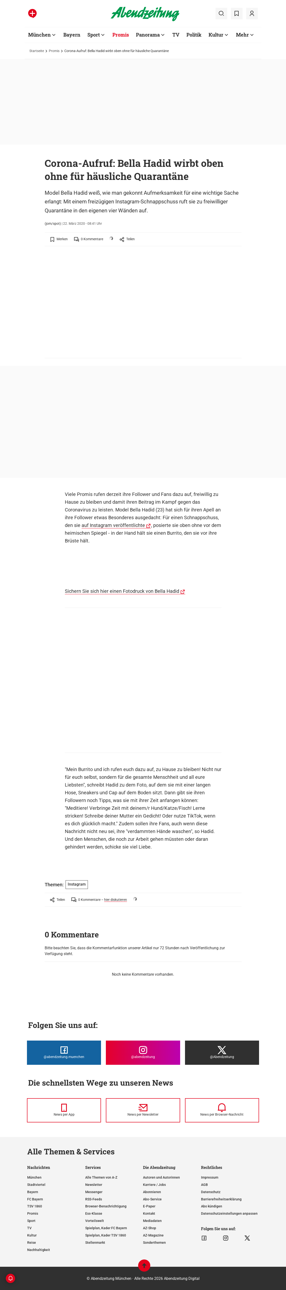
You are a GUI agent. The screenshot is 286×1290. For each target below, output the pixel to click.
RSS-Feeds (93, 1199)
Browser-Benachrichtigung (105, 1206)
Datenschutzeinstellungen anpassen (229, 1213)
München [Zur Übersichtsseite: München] (39, 34)
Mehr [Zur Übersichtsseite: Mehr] (242, 34)
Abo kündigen (211, 1206)
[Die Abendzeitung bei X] (222, 1053)
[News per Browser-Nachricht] (222, 1110)
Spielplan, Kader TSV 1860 (105, 1235)
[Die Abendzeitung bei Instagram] (143, 1053)
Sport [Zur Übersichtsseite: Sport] (93, 34)
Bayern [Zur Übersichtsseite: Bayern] (71, 34)
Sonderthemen (154, 1242)
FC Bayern (35, 1199)
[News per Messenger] (64, 1110)
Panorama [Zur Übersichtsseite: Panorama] (148, 34)
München (34, 1177)
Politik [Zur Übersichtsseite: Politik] (194, 34)
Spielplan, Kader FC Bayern (106, 1228)
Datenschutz (210, 1192)
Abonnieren (152, 1192)
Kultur (32, 1235)
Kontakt (149, 1213)
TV (29, 1228)
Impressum (209, 1177)
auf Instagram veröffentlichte (113, 525)
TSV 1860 (34, 1206)
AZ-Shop (149, 1228)
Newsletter (93, 1185)
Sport (31, 1221)
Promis (54, 51)
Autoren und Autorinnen (161, 1177)
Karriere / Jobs (154, 1185)
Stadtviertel (36, 1185)
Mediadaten (152, 1221)
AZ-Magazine (153, 1235)
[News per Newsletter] (143, 1110)
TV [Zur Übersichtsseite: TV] (175, 34)
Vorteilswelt (94, 1221)
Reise (31, 1242)
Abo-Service (152, 1199)
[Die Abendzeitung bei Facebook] (64, 1053)
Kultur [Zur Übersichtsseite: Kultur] (216, 34)
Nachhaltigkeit (38, 1250)
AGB (204, 1185)
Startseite (36, 51)
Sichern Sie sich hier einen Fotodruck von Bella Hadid (122, 591)
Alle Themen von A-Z (101, 1177)
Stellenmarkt (95, 1242)
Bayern (32, 1192)
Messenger (93, 1192)
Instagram (77, 884)
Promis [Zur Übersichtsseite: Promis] (120, 34)
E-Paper (149, 1206)
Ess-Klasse (93, 1213)
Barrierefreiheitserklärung (221, 1199)
